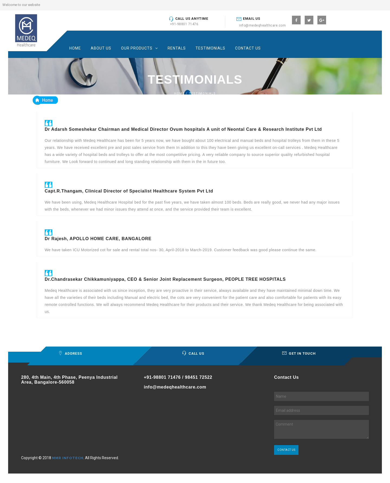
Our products (136, 48)
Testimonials (210, 48)
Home (75, 48)
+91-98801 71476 (184, 24)
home (179, 93)
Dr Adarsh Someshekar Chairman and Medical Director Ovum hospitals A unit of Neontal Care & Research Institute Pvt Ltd (183, 129)
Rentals (177, 48)
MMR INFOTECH (67, 458)
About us (101, 48)
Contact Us (248, 48)
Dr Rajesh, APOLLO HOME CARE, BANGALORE (98, 238)
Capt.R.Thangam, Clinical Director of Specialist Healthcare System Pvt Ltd (129, 191)
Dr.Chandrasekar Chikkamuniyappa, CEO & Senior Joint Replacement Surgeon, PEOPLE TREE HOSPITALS (165, 279)
